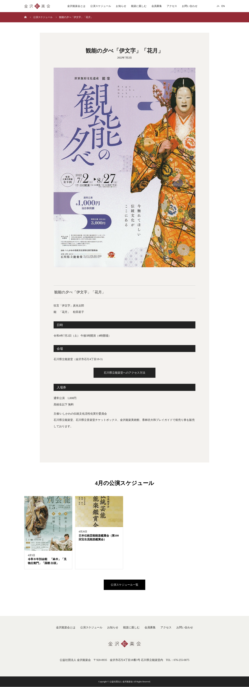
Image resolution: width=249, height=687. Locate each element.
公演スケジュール (100, 6)
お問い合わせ (189, 6)
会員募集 (156, 6)
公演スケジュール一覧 (124, 584)
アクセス (172, 6)
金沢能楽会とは (76, 6)
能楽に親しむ (139, 6)
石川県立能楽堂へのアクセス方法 (124, 372)
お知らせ (121, 6)
